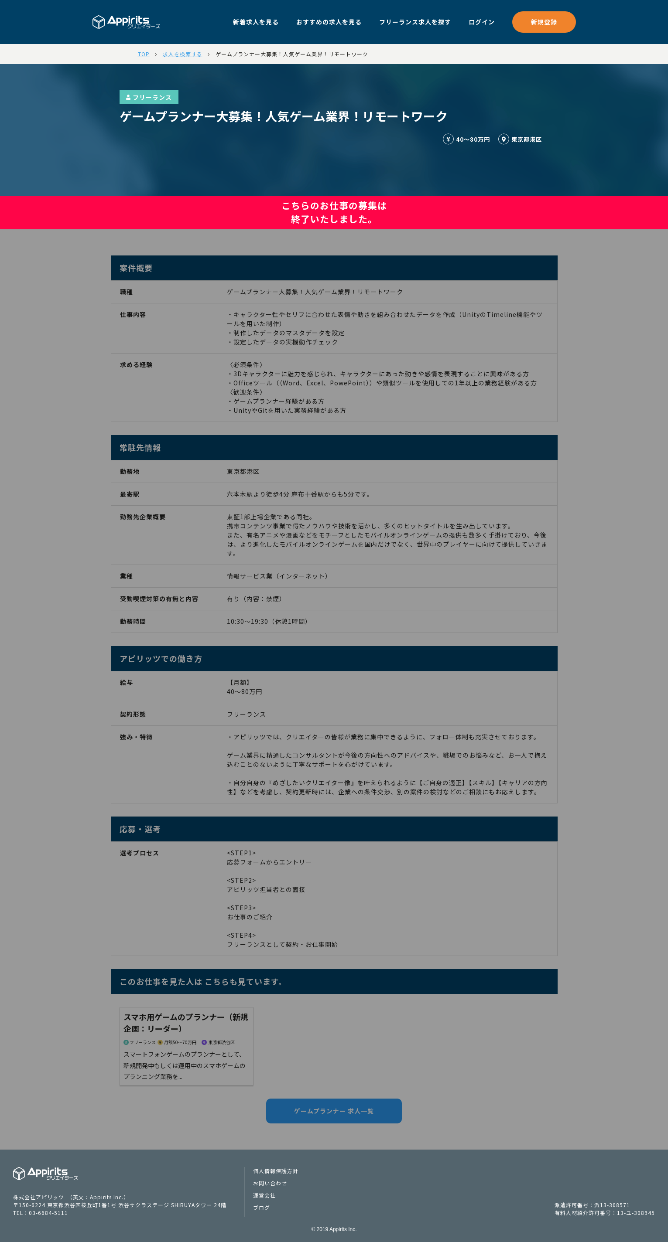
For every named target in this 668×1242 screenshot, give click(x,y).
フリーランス (149, 97)
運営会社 (264, 1195)
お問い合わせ (270, 1183)
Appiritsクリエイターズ (45, 1173)
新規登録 (544, 21)
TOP (144, 54)
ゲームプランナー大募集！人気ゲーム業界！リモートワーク (292, 54)
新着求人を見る (256, 21)
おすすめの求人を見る (329, 21)
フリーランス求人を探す (415, 21)
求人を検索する (182, 54)
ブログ (261, 1207)
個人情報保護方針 (275, 1170)
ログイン (482, 21)
